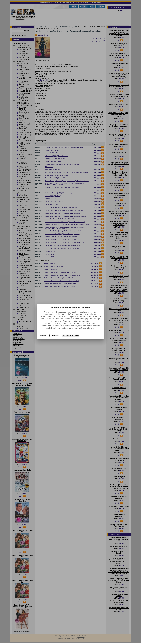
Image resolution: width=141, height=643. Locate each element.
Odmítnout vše (54, 335)
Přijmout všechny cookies (71, 335)
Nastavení (43, 335)
